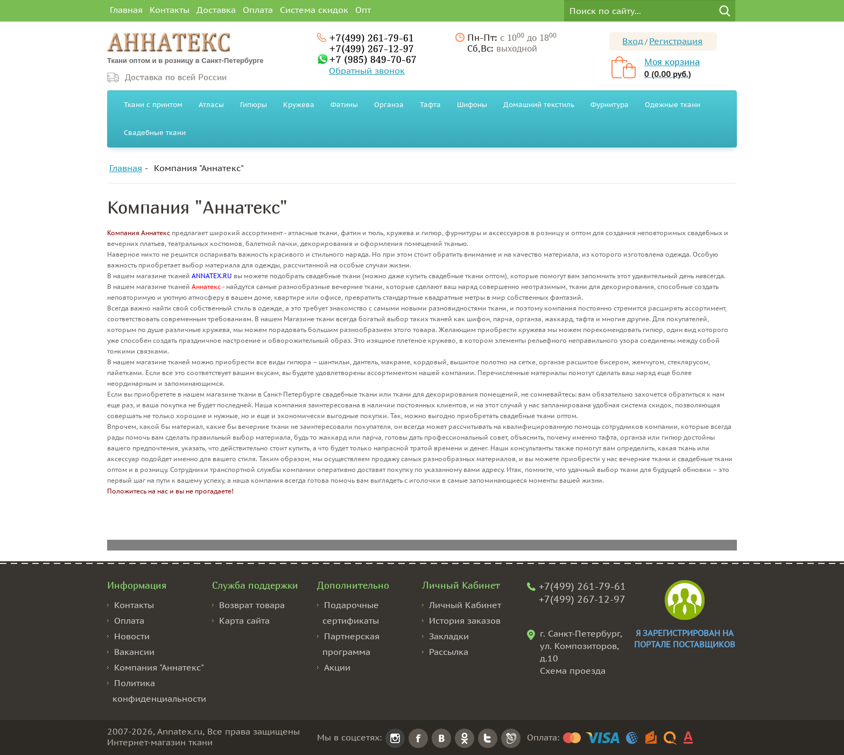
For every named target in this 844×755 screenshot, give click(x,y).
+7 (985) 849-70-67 (373, 59)
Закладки (449, 636)
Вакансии (134, 651)
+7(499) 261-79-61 (371, 38)
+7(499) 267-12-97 (371, 48)
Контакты (169, 9)
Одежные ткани (672, 104)
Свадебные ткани (155, 132)
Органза (389, 104)
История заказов (465, 620)
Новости (132, 636)
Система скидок (314, 9)
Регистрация (675, 41)
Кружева (298, 104)
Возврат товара (252, 604)
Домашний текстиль (538, 104)
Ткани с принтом (153, 104)
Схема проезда (573, 670)
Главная (126, 9)
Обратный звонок (367, 70)
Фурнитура (609, 104)
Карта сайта (244, 620)
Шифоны (472, 104)
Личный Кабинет (465, 604)
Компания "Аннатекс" (199, 168)
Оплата (258, 9)
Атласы (211, 104)
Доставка (216, 9)
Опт (363, 9)
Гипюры (253, 104)
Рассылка (448, 651)
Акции (337, 667)
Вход (632, 41)
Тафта (430, 104)
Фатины (344, 104)
